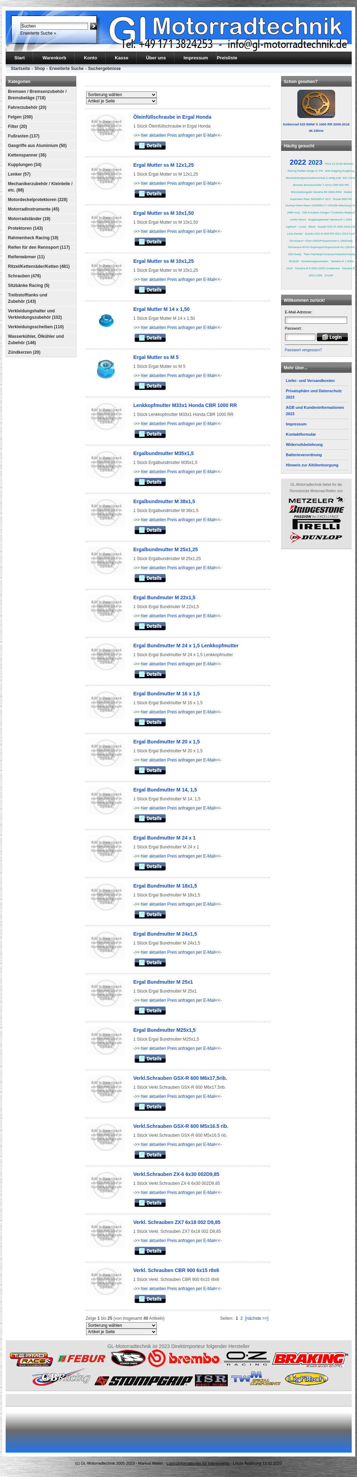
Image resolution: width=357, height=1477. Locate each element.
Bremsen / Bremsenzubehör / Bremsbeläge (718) (37, 94)
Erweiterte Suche (66, 68)
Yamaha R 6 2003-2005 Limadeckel (317, 268)
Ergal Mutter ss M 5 (156, 357)
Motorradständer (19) (29, 218)
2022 (298, 162)
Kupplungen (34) (25, 164)
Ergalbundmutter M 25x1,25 (165, 549)
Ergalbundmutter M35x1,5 (163, 453)
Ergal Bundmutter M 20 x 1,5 (166, 742)
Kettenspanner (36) (27, 155)
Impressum (196, 57)
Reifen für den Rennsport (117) (39, 247)
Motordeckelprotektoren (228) (38, 199)
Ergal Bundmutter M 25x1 (163, 982)
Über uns (156, 57)
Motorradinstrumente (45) (33, 209)
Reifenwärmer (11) (26, 256)
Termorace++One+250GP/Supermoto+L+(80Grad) (320, 240)
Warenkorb (54, 57)
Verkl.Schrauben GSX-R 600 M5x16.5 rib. (180, 1126)
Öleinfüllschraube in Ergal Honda (172, 117)
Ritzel (311, 226)
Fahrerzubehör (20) (27, 107)
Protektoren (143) (25, 228)
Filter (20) (17, 126)
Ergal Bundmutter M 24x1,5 (165, 934)
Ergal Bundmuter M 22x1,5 (164, 597)
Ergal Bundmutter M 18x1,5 (165, 886)
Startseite (20, 68)
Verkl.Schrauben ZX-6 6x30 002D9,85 (176, 1174)
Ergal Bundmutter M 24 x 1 (164, 838)
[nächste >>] (256, 1318)
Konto (90, 57)
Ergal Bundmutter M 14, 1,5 (165, 790)
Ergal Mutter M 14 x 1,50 (161, 309)
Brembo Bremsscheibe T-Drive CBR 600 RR (321, 185)
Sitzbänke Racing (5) (28, 285)
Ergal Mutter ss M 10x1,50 (163, 213)
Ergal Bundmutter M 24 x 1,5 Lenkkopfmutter (186, 645)
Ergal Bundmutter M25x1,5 (164, 1030)
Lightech (291, 226)
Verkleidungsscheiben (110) (36, 326)
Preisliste (227, 57)
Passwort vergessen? (303, 350)
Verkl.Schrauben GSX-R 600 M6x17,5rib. (180, 1078)
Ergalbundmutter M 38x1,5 (164, 501)
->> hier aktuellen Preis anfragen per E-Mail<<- (177, 135)
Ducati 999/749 (342, 199)
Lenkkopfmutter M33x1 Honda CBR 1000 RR (185, 405)
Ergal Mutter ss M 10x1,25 (163, 261)
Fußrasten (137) (24, 136)
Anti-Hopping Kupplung (339, 170)
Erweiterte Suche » (38, 33)
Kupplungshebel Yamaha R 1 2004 (330, 219)
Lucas (302, 226)
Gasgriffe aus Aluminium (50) (37, 145)
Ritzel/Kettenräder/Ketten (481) (39, 266)
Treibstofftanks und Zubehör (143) (27, 298)
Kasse (121, 57)
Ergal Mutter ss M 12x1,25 (163, 165)
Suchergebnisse (104, 68)
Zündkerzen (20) (24, 352)
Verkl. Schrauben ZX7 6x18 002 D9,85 (177, 1222)
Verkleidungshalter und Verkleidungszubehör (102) (35, 314)
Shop (39, 68)
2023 (315, 162)
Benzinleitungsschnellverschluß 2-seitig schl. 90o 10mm (321, 178)
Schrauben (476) (24, 275)
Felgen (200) (20, 116)
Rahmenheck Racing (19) (33, 237)
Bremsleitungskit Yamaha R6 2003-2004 (316, 192)
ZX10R (329, 275)
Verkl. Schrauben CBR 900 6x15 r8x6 (176, 1270)
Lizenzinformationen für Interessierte (198, 1463)
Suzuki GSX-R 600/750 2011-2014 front (330, 233)
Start (19, 57)
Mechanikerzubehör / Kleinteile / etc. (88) (40, 187)
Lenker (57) (19, 174)
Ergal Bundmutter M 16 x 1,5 (166, 693)
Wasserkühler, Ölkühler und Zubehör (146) (36, 339)
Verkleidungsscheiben (314, 261)
